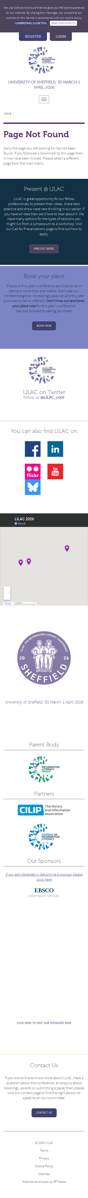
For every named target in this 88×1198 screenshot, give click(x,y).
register (33, 36)
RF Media (59, 1182)
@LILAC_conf (53, 397)
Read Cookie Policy (63, 23)
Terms (44, 1150)
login (61, 36)
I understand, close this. (31, 23)
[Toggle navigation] (44, 99)
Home (7, 114)
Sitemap (44, 1174)
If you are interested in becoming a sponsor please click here (44, 877)
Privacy (44, 1158)
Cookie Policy (44, 1166)
